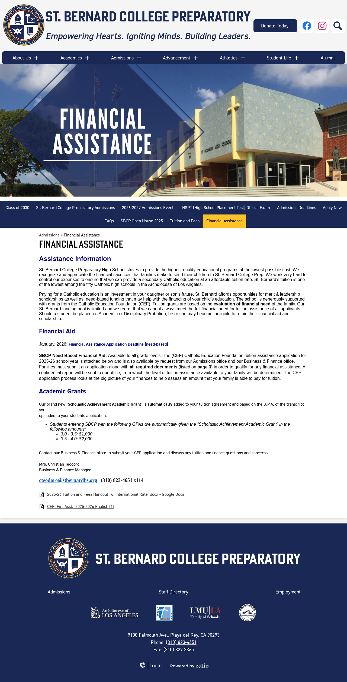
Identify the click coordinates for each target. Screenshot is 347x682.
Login (150, 665)
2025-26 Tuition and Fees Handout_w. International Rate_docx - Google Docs (115, 494)
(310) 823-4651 (181, 642)
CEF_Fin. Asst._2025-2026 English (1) (80, 506)
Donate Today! (275, 26)
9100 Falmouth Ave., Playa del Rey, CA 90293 (174, 635)
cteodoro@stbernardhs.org (68, 480)
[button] (26, 57)
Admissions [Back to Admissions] (49, 235)
